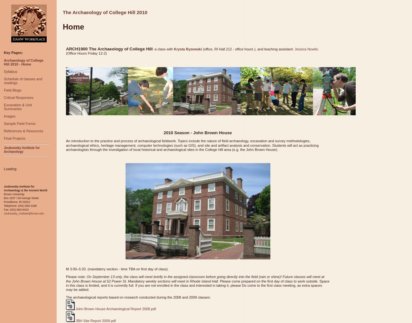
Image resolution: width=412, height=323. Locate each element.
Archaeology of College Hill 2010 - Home (23, 62)
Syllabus (10, 72)
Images (9, 116)
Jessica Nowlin (306, 49)
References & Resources (23, 131)
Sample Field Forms (19, 124)
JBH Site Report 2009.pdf (91, 321)
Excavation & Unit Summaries (18, 107)
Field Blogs (12, 90)
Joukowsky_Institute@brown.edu (24, 213)
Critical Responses (18, 98)
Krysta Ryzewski (188, 49)
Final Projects (14, 138)
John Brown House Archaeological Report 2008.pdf (111, 309)
